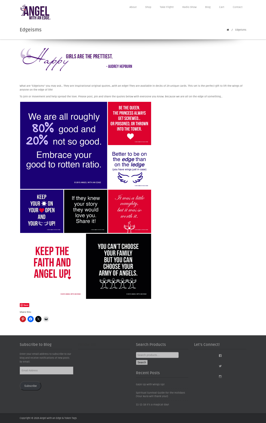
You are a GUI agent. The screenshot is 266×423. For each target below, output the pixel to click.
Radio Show (189, 7)
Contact (238, 7)
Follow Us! (87, 346)
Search (142, 364)
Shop (148, 7)
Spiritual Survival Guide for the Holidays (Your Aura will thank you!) (160, 396)
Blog (208, 7)
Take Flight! (167, 7)
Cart (221, 7)
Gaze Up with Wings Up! (150, 386)
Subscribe (30, 387)
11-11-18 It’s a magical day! (152, 406)
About (133, 7)
